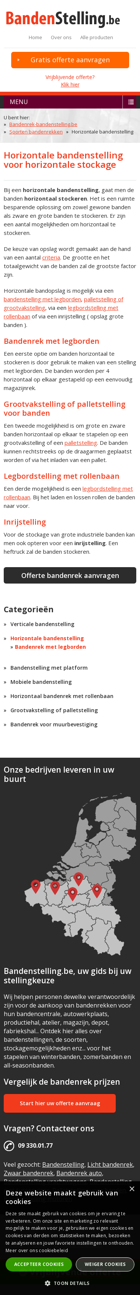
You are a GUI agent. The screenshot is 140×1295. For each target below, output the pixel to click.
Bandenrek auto (79, 1173)
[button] (70, 1282)
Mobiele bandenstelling (41, 681)
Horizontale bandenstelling (47, 638)
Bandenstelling (63, 1164)
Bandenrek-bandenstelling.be (43, 124)
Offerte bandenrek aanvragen (70, 575)
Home (35, 37)
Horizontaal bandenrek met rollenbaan (61, 696)
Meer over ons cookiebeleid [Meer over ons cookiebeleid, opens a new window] (37, 1250)
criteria (51, 257)
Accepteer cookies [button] (39, 1264)
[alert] (70, 1238)
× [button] (131, 1189)
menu (19, 102)
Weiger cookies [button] (105, 1264)
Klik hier (70, 84)
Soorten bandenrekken (36, 131)
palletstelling (81, 442)
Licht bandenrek (110, 1164)
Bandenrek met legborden (50, 646)
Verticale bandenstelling (42, 624)
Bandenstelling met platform (49, 667)
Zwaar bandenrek (28, 1173)
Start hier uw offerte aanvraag (60, 1103)
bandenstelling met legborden (42, 299)
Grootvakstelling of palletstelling (54, 710)
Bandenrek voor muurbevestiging (53, 724)
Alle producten (96, 37)
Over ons (61, 37)
